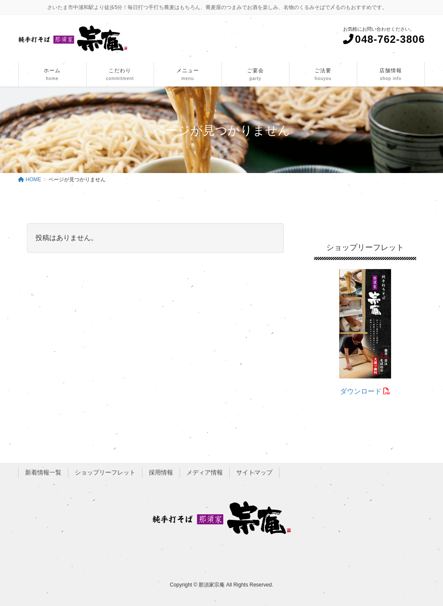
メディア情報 (204, 472)
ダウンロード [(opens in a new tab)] (365, 391)
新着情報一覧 (43, 472)
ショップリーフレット (105, 472)
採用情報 (161, 472)
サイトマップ (254, 472)
